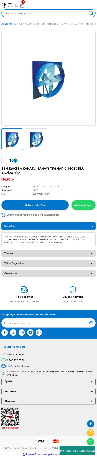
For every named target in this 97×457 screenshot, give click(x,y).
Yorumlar (9, 253)
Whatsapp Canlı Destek (77, 451)
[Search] (48, 13)
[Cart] (22, 5)
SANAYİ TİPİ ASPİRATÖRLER (46, 186)
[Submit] (91, 323)
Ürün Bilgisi (10, 226)
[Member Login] (16, 5)
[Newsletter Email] (48, 323)
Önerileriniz (10, 273)
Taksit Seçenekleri (14, 263)
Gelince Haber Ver (35, 205)
